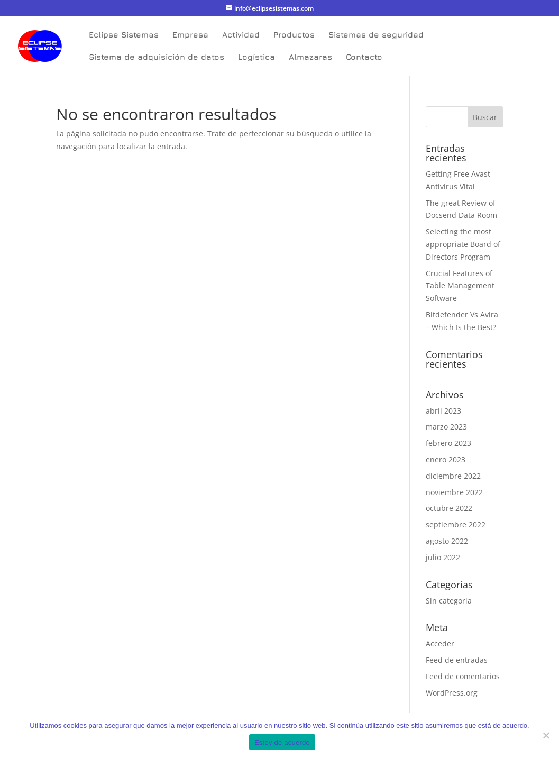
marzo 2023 (446, 427)
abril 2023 (443, 411)
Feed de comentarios (463, 676)
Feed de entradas (457, 660)
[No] (545, 735)
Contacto (364, 57)
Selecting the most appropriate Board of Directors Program (463, 244)
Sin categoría (449, 601)
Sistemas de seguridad (376, 35)
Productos (294, 35)
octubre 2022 (449, 508)
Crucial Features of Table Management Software (460, 286)
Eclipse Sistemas (124, 35)
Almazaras (310, 57)
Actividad (241, 35)
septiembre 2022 (455, 524)
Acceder (440, 643)
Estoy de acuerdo (282, 742)
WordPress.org (452, 693)
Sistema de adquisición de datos (156, 57)
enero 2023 (445, 459)
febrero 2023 (448, 443)
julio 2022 (443, 557)
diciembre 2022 (453, 476)
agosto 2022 (447, 541)
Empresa (190, 35)
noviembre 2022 (454, 492)
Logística (256, 57)
